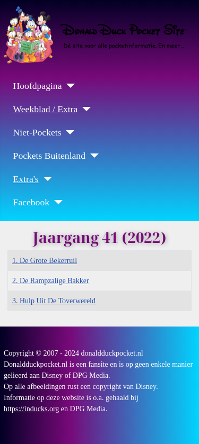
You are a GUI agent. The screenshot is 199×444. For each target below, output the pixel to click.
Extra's (26, 179)
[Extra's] (45, 179)
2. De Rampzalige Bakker (50, 281)
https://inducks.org (31, 409)
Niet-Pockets (37, 132)
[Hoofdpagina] (68, 86)
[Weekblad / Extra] (84, 109)
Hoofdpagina (37, 85)
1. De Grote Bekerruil (44, 261)
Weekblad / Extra (45, 109)
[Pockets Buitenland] (92, 155)
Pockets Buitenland (49, 155)
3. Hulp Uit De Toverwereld (54, 301)
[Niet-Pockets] (67, 132)
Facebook (31, 202)
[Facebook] (56, 202)
